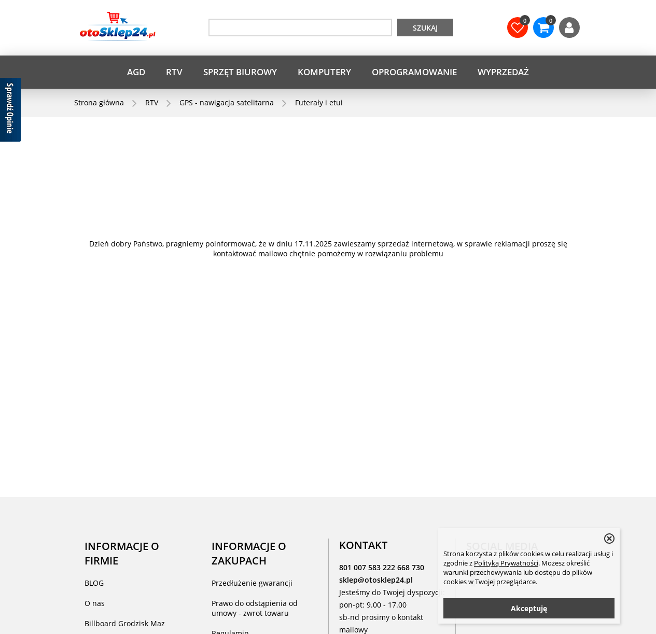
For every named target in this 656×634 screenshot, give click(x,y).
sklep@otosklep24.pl (376, 580)
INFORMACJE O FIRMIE (122, 553)
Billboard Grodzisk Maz (125, 623)
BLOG (94, 583)
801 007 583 (361, 567)
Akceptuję (529, 608)
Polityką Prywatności (506, 563)
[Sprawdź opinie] (10, 111)
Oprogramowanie (414, 72)
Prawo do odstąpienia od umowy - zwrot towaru (255, 608)
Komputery (324, 72)
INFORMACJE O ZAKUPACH (249, 553)
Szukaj (425, 28)
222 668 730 (403, 567)
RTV (174, 72)
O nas (95, 603)
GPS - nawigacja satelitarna (226, 102)
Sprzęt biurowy (240, 72)
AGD (136, 72)
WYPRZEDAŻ (503, 72)
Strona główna (99, 102)
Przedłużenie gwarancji (252, 583)
